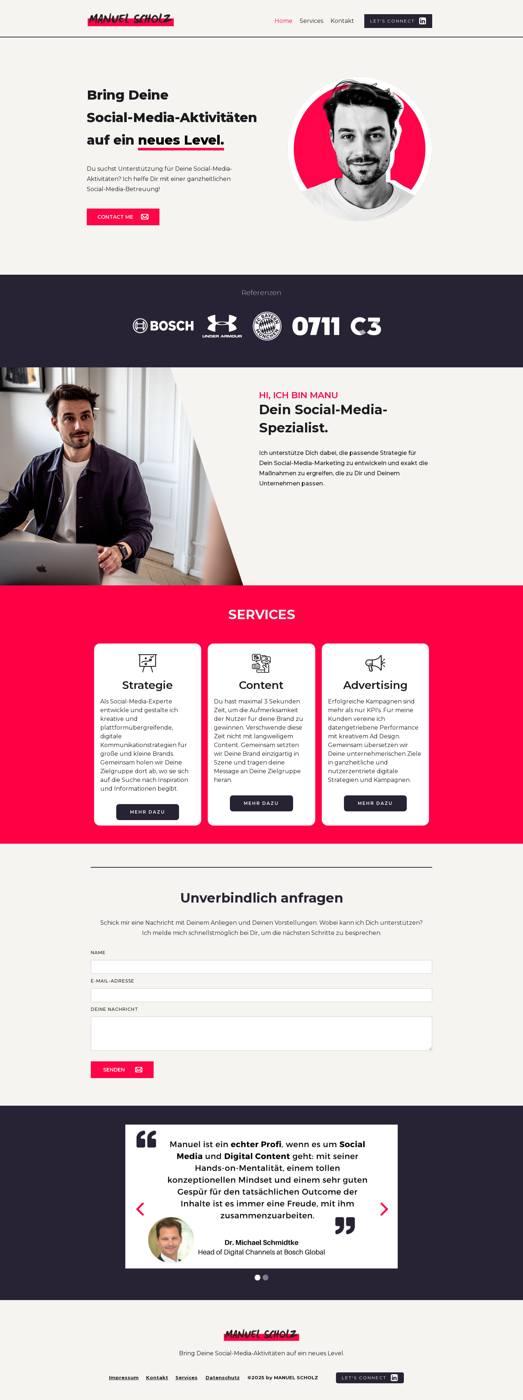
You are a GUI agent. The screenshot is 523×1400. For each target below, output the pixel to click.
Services (311, 20)
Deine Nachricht (114, 1009)
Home (283, 20)
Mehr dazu (147, 812)
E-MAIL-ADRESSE (112, 981)
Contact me (115, 217)
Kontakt (342, 20)
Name (98, 952)
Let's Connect (392, 21)
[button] (139, 1209)
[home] (139, 23)
